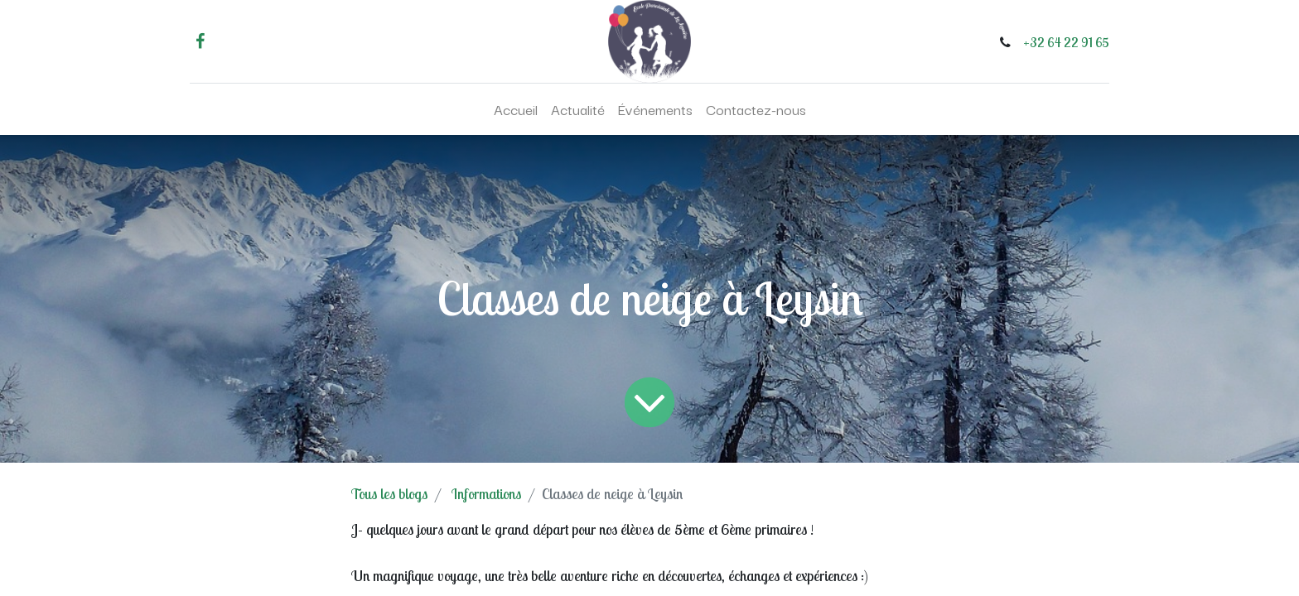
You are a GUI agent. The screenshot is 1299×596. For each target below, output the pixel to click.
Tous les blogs (389, 493)
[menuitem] (515, 109)
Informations (486, 493)
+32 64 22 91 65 (1066, 42)
